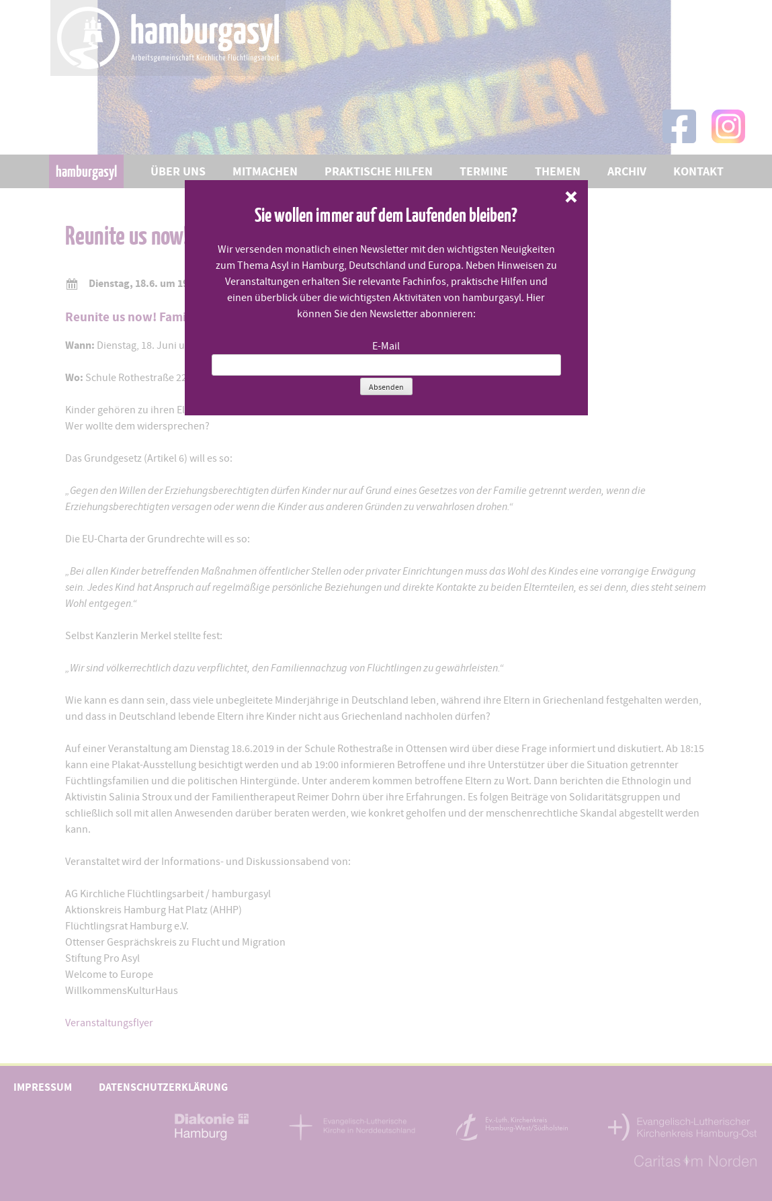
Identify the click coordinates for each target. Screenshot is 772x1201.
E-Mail (386, 346)
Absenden (386, 387)
